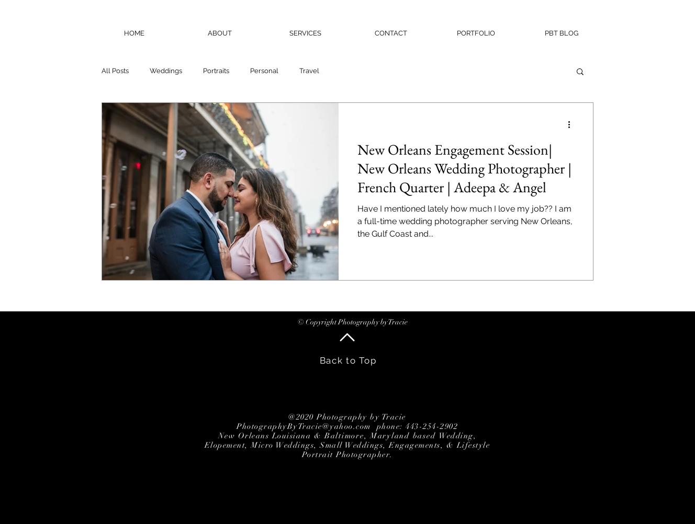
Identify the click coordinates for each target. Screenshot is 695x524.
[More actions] (572, 124)
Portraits (216, 71)
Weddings (166, 71)
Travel (309, 71)
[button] (580, 72)
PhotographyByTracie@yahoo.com (304, 426)
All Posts (115, 71)
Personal (264, 71)
